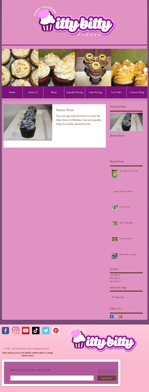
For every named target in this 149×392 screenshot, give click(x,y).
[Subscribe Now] (106, 378)
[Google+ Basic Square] (120, 316)
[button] (20, 68)
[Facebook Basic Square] (111, 316)
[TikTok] (35, 330)
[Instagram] (15, 330)
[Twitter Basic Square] (116, 316)
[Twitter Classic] (46, 330)
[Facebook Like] (20, 345)
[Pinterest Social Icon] (56, 330)
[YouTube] (25, 330)
